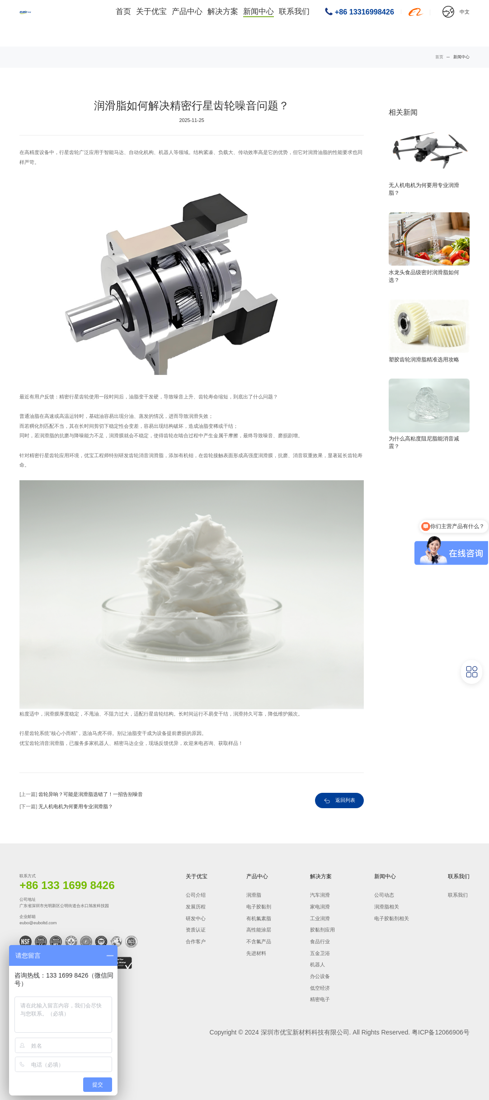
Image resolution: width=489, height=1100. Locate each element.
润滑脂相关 (386, 906)
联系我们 (298, 23)
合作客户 (196, 941)
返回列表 (345, 800)
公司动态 (384, 895)
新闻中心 (265, 23)
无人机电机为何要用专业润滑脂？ (75, 806)
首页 (135, 23)
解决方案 (231, 23)
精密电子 (320, 999)
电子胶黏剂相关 (391, 918)
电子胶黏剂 (258, 906)
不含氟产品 (258, 941)
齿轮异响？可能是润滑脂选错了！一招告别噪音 (90, 794)
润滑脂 (253, 895)
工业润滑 (320, 918)
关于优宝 (163, 23)
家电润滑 (320, 906)
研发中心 (196, 918)
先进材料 (256, 953)
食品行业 (320, 941)
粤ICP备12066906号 (441, 1032)
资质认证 (196, 929)
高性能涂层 (258, 929)
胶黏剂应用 (322, 929)
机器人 (317, 964)
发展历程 (196, 906)
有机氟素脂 (258, 918)
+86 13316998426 (364, 23)
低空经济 (320, 988)
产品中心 (197, 23)
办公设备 (320, 976)
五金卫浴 (320, 953)
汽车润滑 (320, 895)
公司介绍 (196, 895)
